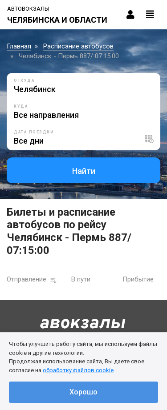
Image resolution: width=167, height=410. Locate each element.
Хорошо (83, 392)
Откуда (24, 80)
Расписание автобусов (78, 46)
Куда (21, 106)
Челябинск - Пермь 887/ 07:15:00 (69, 56)
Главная (19, 46)
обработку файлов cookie (78, 370)
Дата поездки (34, 132)
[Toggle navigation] (150, 14)
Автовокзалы (28, 8)
